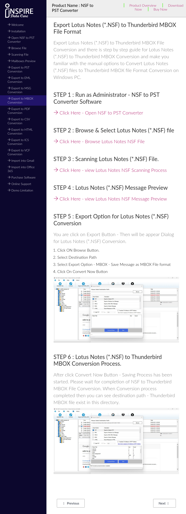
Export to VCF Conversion (19, 152)
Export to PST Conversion (18, 69)
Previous (71, 503)
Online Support (19, 184)
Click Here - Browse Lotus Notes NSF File (99, 141)
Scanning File (18, 54)
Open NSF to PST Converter (21, 39)
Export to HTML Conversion (20, 131)
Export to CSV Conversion (19, 121)
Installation (16, 31)
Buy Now (160, 9)
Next (164, 503)
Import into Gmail (21, 160)
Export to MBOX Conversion (20, 100)
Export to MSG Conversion (19, 90)
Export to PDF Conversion (19, 110)
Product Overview (142, 5)
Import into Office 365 (21, 169)
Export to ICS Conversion (18, 142)
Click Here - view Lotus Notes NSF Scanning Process (110, 170)
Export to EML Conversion (19, 79)
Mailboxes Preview (22, 61)
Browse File (17, 48)
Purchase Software (22, 177)
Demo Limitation (20, 190)
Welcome (16, 25)
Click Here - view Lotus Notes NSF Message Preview (110, 199)
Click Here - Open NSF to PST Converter (98, 113)
